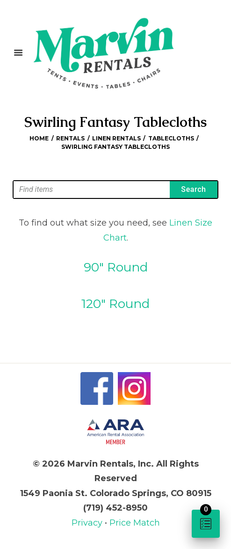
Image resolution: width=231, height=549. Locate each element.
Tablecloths (171, 138)
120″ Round (115, 303)
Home (39, 138)
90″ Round (116, 267)
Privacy (88, 523)
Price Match (134, 523)
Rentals (70, 138)
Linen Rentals (116, 138)
